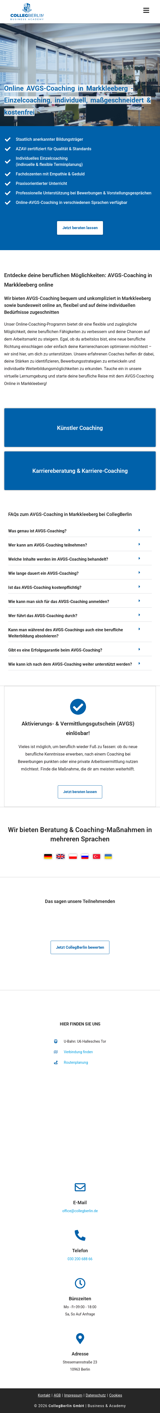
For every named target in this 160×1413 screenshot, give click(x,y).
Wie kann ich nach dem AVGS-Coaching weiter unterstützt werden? (70, 664)
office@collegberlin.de (80, 1211)
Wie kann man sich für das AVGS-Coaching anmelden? (58, 601)
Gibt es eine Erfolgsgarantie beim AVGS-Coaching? (55, 650)
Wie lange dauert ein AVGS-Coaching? (43, 573)
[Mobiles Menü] (146, 11)
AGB (57, 1395)
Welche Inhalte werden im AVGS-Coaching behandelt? (58, 559)
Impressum (73, 1395)
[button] (80, 532)
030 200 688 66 (80, 1259)
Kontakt (44, 1395)
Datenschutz (96, 1395)
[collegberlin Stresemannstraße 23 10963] (80, 1121)
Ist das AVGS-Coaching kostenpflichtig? (44, 587)
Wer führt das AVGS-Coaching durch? (42, 615)
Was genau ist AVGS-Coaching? (37, 531)
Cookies (115, 1395)
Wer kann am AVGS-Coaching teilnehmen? (47, 545)
